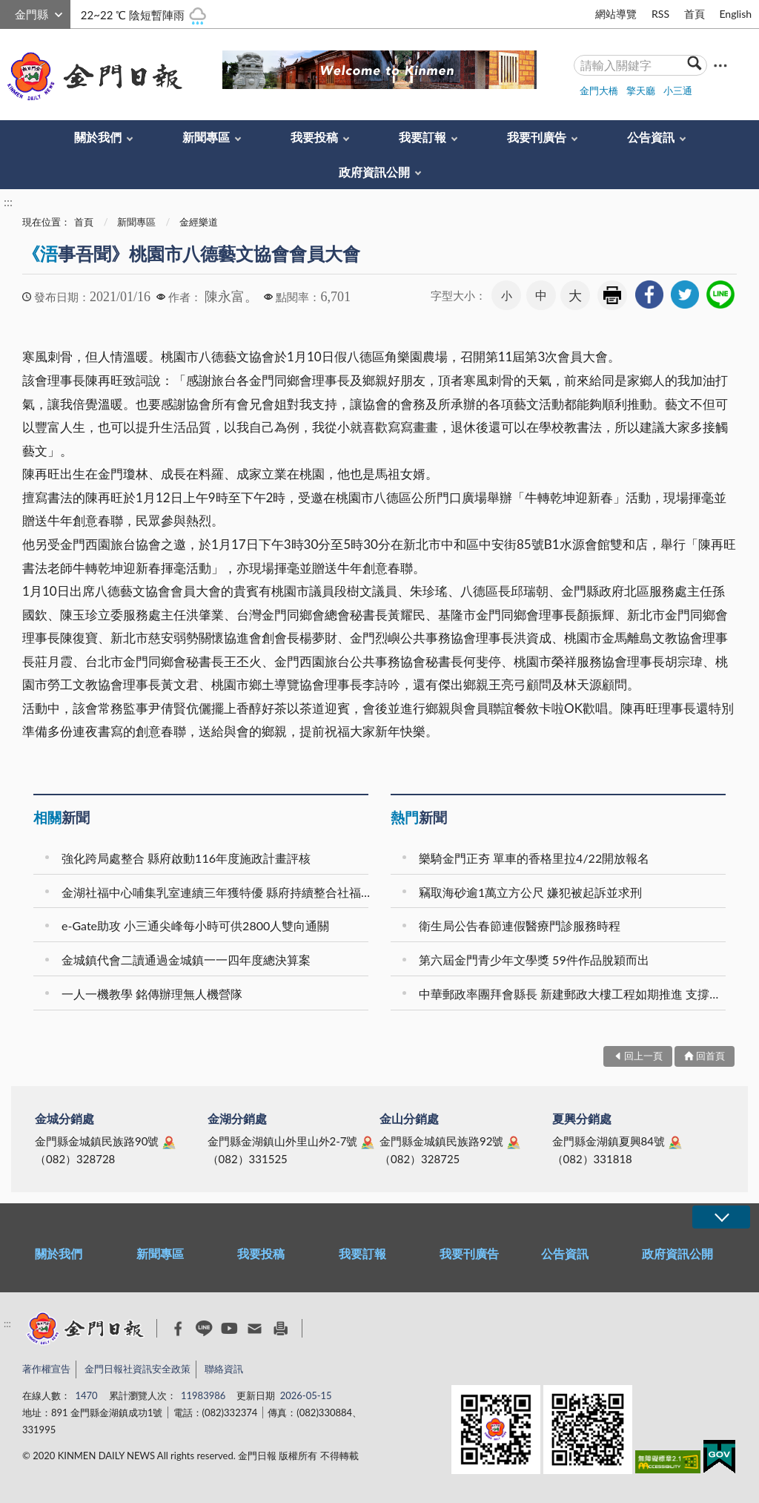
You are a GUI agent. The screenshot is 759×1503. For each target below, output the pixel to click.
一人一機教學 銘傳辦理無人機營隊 (152, 994)
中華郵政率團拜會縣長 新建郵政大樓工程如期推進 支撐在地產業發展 (574, 994)
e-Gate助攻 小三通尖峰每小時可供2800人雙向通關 (195, 925)
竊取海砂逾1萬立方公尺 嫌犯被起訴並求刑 (530, 892)
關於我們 (98, 137)
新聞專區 (206, 137)
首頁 (694, 13)
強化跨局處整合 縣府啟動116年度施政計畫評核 (186, 858)
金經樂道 (198, 222)
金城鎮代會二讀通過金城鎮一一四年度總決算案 (186, 960)
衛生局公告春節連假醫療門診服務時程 (519, 925)
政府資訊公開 (374, 172)
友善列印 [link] (612, 295)
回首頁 (710, 1056)
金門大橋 (599, 90)
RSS (660, 13)
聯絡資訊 (224, 1369)
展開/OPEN (721, 1217)
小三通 (677, 90)
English (735, 13)
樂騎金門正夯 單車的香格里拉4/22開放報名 (534, 858)
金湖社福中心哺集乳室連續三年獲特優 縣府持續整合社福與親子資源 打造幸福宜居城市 (217, 892)
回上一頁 (643, 1056)
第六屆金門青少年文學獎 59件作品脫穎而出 (534, 960)
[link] (649, 294)
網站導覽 (616, 13)
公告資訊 (651, 137)
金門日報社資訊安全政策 (137, 1369)
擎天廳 (640, 90)
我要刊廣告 (536, 137)
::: (8, 12)
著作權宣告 (46, 1369)
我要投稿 (314, 137)
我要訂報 (422, 137)
